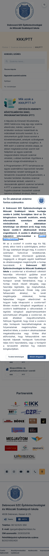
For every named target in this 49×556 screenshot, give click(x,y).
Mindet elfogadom (37, 357)
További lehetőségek (16, 357)
